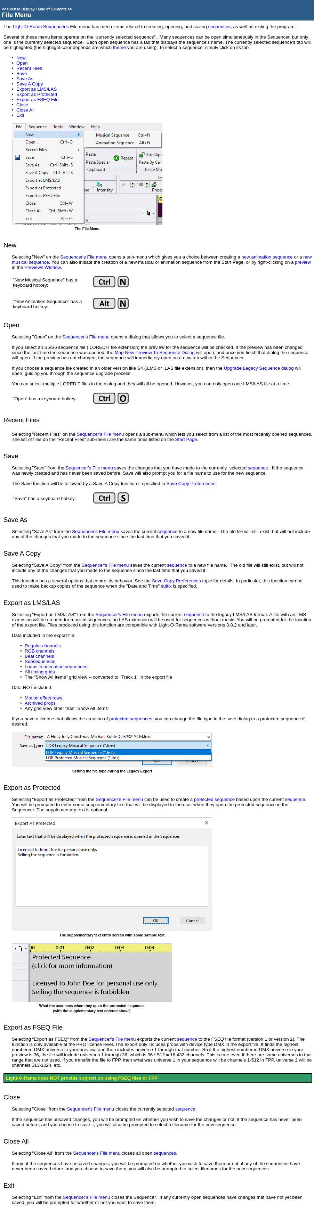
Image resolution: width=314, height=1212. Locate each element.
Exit (20, 115)
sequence (258, 467)
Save (21, 73)
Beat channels (39, 656)
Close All (25, 110)
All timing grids (40, 671)
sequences (219, 26)
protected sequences (130, 718)
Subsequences (40, 661)
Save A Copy (29, 84)
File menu (97, 257)
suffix (166, 586)
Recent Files (29, 68)
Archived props (40, 703)
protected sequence (214, 799)
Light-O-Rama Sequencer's (41, 26)
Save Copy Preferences (191, 483)
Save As (24, 78)
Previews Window (42, 267)
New (21, 57)
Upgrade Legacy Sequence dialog (259, 368)
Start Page (186, 439)
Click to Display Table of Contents (37, 9)
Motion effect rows (43, 698)
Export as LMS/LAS (36, 89)
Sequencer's (73, 257)
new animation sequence (266, 257)
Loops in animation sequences (56, 666)
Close (22, 104)
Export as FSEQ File (37, 99)
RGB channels (40, 651)
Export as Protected (36, 94)
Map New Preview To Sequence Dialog (155, 352)
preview (303, 262)
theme (119, 47)
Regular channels (43, 645)
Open (22, 63)
